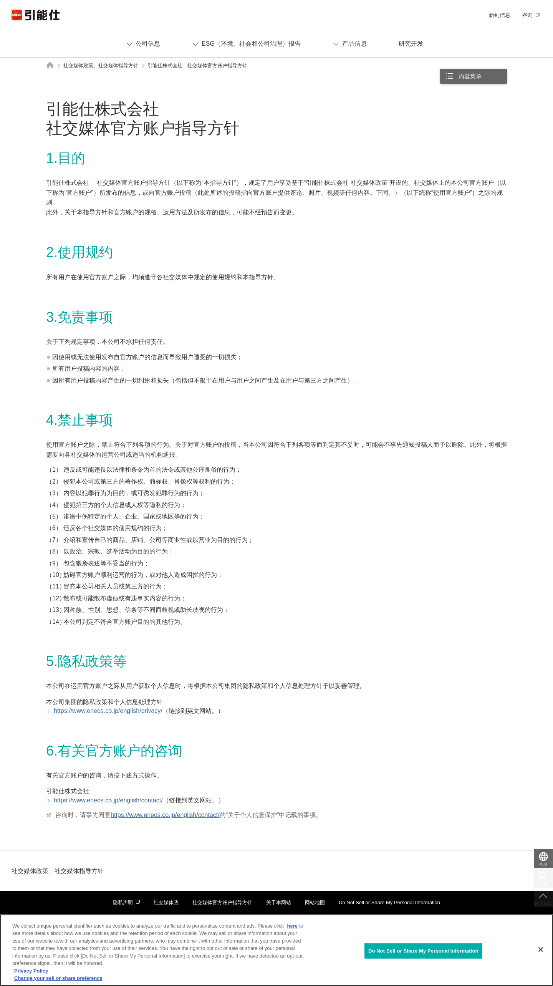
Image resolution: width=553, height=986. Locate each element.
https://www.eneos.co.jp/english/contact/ (165, 815)
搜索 (543, 884)
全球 (543, 864)
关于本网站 (278, 902)
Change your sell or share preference (58, 978)
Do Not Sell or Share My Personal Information (389, 902)
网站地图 (315, 902)
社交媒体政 (166, 902)
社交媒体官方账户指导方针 (222, 902)
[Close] (540, 949)
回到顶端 (543, 903)
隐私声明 (123, 902)
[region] (276, 950)
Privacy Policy (31, 971)
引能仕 (36, 15)
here (292, 926)
